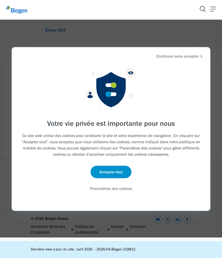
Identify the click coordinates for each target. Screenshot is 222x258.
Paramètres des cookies (111, 188)
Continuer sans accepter (180, 56)
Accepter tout (111, 171)
